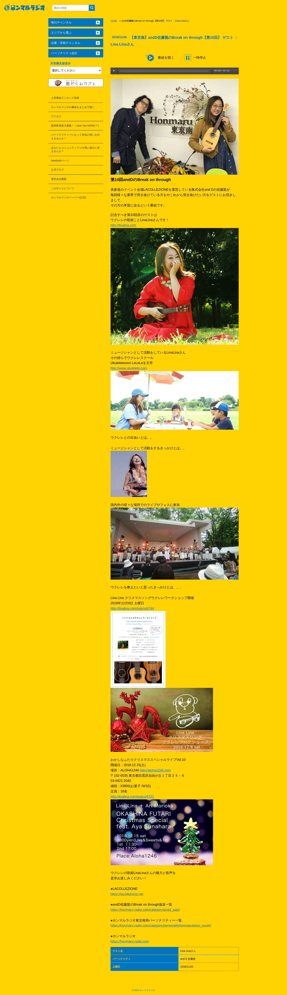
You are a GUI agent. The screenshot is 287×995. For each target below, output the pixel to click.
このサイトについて (62, 188)
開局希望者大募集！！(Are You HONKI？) (75, 125)
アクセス (56, 116)
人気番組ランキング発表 (65, 97)
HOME (114, 21)
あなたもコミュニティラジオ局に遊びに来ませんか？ (75, 149)
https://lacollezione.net (127, 894)
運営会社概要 (58, 179)
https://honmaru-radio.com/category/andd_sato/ (145, 910)
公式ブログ (57, 169)
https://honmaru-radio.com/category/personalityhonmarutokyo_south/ (161, 925)
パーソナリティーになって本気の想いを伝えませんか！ (75, 136)
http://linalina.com (123, 225)
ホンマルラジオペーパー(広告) (68, 197)
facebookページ (60, 160)
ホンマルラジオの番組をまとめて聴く (73, 107)
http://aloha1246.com (155, 770)
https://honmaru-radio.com (130, 941)
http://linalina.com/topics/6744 (132, 608)
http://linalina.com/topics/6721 (132, 796)
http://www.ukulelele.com (129, 368)
